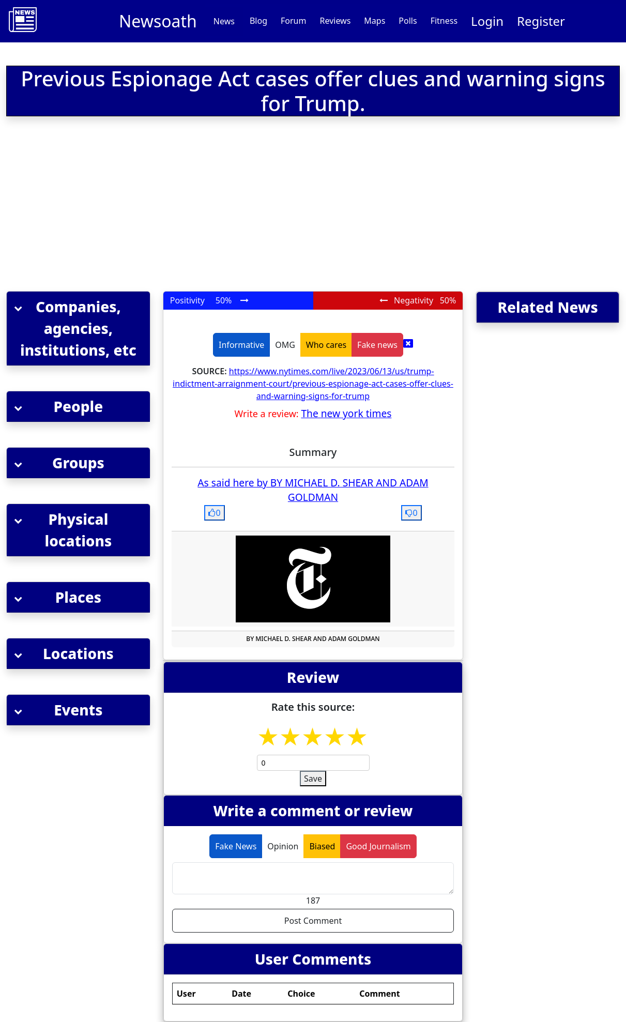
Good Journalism (378, 846)
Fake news (377, 344)
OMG (285, 344)
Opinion (282, 846)
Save (313, 778)
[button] (78, 328)
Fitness (444, 20)
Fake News (235, 846)
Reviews (334, 20)
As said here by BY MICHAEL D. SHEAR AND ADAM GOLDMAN (312, 490)
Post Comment (313, 920)
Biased (322, 846)
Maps (374, 20)
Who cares (326, 344)
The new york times (346, 413)
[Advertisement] (197, 205)
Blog (258, 20)
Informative (241, 344)
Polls (408, 20)
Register (541, 20)
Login (487, 20)
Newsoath (158, 21)
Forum (293, 20)
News (224, 21)
